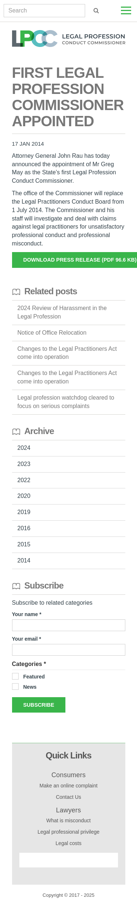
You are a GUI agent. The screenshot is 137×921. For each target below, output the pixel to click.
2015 (24, 544)
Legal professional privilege (69, 832)
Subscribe (38, 705)
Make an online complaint (68, 786)
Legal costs (68, 843)
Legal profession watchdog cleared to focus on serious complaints (66, 401)
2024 (24, 448)
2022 (24, 480)
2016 (24, 528)
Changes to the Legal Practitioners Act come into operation (67, 353)
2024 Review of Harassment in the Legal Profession (62, 312)
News (30, 687)
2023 (24, 464)
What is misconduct (68, 820)
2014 (24, 560)
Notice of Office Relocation (52, 333)
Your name (25, 614)
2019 (24, 512)
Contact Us (68, 797)
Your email (25, 639)
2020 (24, 496)
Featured (34, 677)
